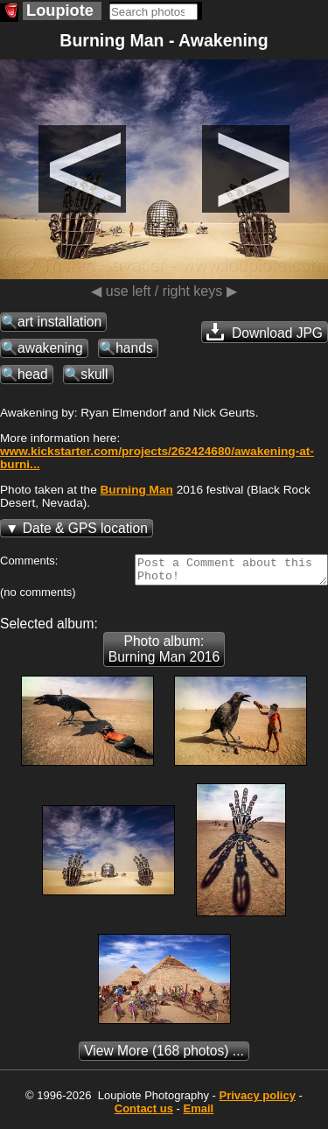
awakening (50, 347)
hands (134, 347)
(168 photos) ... (164, 1055)
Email (199, 1113)
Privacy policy (257, 1100)
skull (94, 374)
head (32, 374)
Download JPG (264, 331)
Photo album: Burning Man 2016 (164, 654)
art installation (59, 321)
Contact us (144, 1113)
